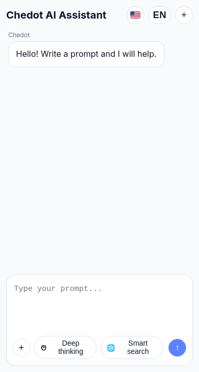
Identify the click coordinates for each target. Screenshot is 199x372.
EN (159, 15)
